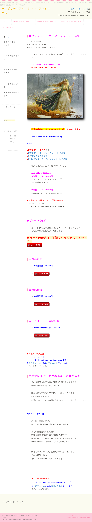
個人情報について (13, 139)
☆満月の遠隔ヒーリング (47, 21)
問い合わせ (7, 27)
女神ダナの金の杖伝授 (37, 156)
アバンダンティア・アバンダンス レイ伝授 (47, 159)
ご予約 (72, 9)
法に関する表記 (10, 131)
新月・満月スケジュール (71, 21)
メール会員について (11, 85)
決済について (9, 120)
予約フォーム (34, 363)
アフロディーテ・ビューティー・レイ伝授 (46, 153)
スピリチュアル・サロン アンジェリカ (22, 515)
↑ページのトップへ (9, 502)
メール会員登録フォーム (11, 94)
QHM (88, 517)
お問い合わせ (82, 9)
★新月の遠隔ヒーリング (23, 21)
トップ (6, 21)
